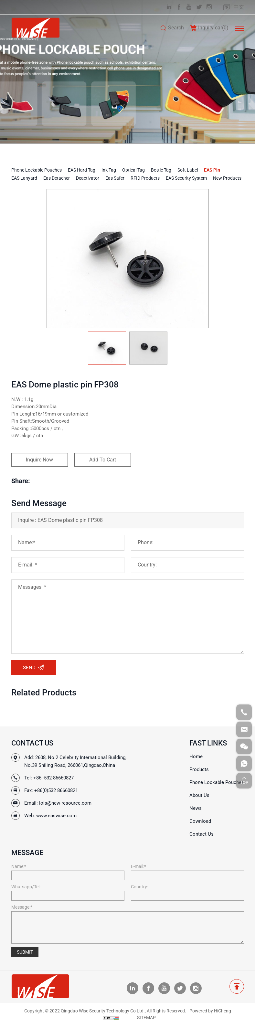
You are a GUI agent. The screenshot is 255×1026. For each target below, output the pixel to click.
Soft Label (187, 170)
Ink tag (108, 170)
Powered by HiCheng (210, 1010)
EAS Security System (186, 178)
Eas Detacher (56, 178)
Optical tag (133, 170)
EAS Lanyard (24, 178)
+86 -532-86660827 (53, 778)
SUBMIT (25, 952)
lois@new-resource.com (65, 803)
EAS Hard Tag (81, 170)
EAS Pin (212, 170)
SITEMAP (146, 1017)
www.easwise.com (56, 816)
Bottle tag (161, 170)
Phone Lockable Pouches (36, 170)
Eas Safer (114, 178)
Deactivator (87, 178)
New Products (227, 178)
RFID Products (145, 178)
